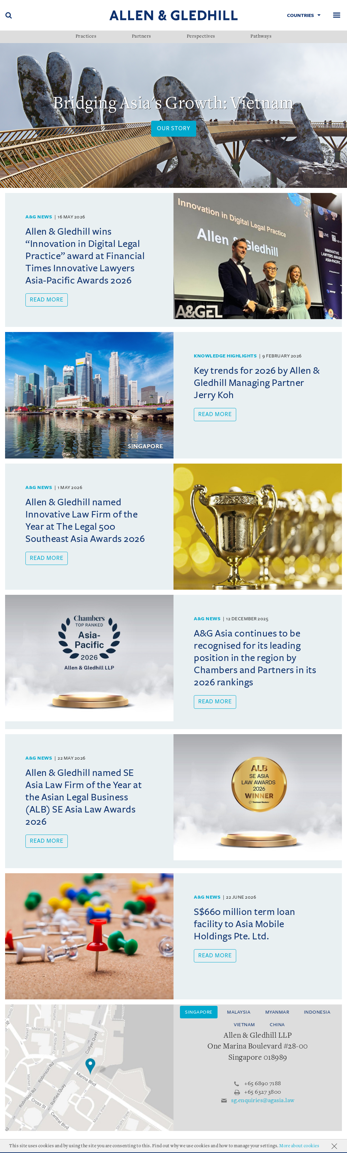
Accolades (49, 1147)
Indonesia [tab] (317, 1012)
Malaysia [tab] (238, 1012)
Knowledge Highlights (225, 355)
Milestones (84, 1147)
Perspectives (201, 36)
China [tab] (277, 1024)
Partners (141, 36)
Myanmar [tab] (277, 1012)
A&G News (38, 216)
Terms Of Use (122, 1147)
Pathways (260, 36)
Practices (86, 36)
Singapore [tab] (198, 1012)
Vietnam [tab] (244, 1024)
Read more (46, 300)
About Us (17, 1147)
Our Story (173, 128)
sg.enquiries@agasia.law (262, 1100)
